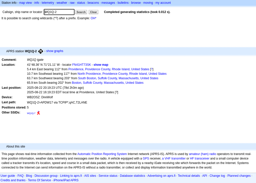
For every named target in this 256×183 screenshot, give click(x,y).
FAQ (21, 176)
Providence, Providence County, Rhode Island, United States (108, 69)
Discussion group (46, 176)
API (204, 176)
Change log (217, 176)
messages (108, 2)
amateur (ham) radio (202, 154)
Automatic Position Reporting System (102, 154)
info (36, 2)
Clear (93, 12)
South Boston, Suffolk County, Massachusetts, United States (118, 78)
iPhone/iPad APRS (66, 180)
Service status (107, 176)
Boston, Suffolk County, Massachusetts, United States (108, 82)
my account (163, 2)
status (81, 2)
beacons (93, 2)
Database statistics (132, 176)
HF (192, 158)
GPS (146, 158)
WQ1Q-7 (31, 113)
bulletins (123, 2)
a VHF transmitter (174, 158)
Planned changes (239, 176)
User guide (7, 176)
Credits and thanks (13, 180)
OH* (93, 18)
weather (61, 2)
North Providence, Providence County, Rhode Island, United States (122, 74)
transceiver (202, 158)
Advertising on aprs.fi (162, 176)
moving (148, 2)
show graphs (54, 51)
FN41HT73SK (81, 64)
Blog (29, 176)
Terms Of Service (39, 180)
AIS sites (90, 176)
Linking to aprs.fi (71, 176)
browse (136, 2)
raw (72, 2)
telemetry (48, 2)
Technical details (189, 176)
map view (25, 2)
